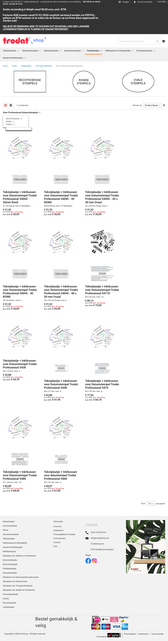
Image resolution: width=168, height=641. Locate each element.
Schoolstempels (10, 573)
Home (5, 66)
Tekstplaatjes (26, 66)
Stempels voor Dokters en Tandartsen (19, 556)
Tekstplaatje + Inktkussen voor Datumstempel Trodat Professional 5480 (20, 475)
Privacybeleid (130, 634)
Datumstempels (10, 560)
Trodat (14, 66)
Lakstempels (8, 607)
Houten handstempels (12, 547)
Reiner (5, 530)
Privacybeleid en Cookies (64, 534)
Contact (57, 542)
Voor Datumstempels (43, 66)
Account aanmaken (144, 2)
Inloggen (125, 2)
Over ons (57, 526)
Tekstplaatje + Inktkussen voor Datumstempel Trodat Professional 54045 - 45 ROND (61, 197)
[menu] (84, 54)
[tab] (17, 118)
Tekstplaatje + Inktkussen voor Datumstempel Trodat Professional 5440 (61, 384)
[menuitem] (10, 50)
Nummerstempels (11, 534)
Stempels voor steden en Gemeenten (19, 590)
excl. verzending (17, 212)
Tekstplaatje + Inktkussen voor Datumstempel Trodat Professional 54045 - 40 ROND (20, 291)
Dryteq (6, 598)
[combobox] (138, 41)
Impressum (58, 530)
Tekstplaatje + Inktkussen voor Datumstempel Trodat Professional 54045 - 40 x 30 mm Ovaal (61, 291)
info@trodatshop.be (100, 538)
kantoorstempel (10, 526)
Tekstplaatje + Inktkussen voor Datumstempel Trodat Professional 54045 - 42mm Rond (20, 197)
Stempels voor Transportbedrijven (18, 586)
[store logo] (24, 40)
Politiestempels (9, 568)
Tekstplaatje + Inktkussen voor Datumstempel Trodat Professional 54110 (102, 290)
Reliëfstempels (9, 551)
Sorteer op (137, 105)
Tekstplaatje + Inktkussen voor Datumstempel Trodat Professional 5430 (20, 364)
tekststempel (8, 521)
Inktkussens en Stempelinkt (15, 543)
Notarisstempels (10, 564)
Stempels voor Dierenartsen (15, 581)
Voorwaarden (59, 538)
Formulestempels (10, 594)
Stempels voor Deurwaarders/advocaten (21, 577)
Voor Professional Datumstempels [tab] (20, 112)
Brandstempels (9, 603)
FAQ (55, 546)
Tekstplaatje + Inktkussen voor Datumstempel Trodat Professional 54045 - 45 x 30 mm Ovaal (102, 197)
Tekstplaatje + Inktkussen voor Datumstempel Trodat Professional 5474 (102, 384)
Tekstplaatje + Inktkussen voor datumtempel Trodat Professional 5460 (60, 475)
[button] (162, 2)
